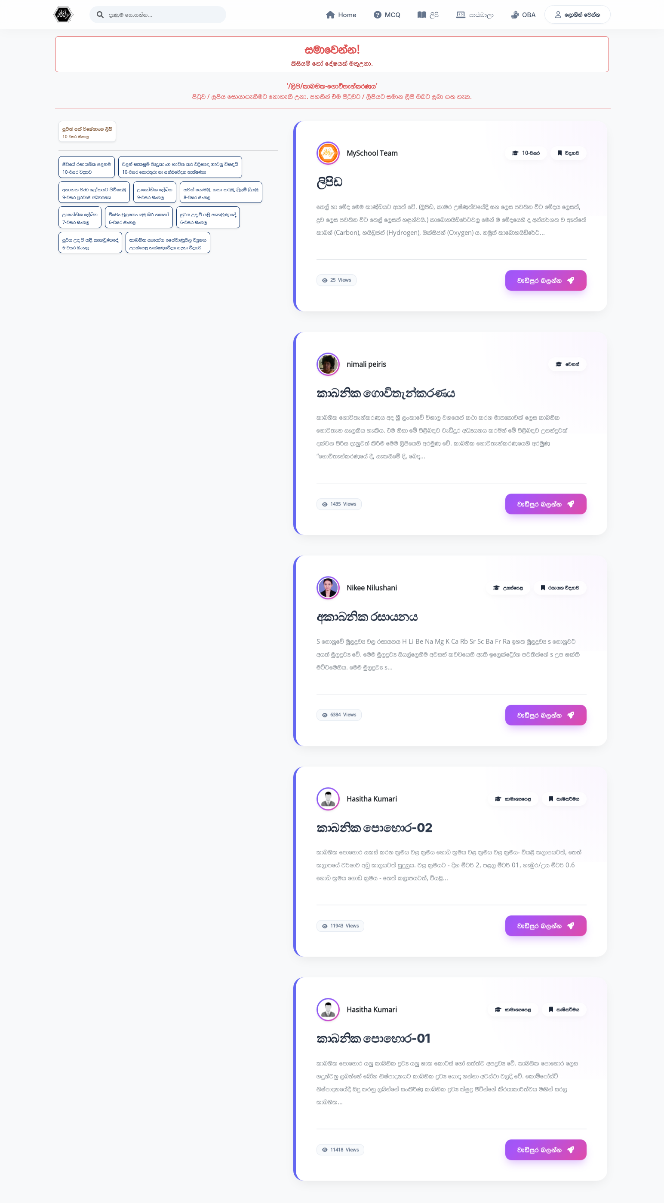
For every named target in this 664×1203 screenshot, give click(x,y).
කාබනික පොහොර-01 (373, 1039)
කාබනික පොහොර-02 (374, 828)
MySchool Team (372, 154)
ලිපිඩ (329, 182)
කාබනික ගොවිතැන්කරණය (386, 394)
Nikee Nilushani (372, 588)
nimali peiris (366, 365)
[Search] (158, 15)
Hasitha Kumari (372, 799)
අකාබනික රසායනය (367, 617)
